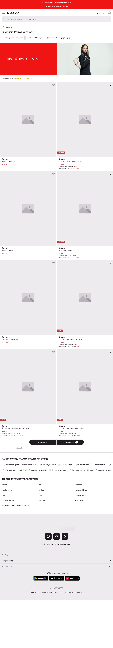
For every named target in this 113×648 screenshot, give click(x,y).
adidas (4, 485)
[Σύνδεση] (98, 12)
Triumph (78, 485)
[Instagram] (48, 536)
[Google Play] (40, 578)
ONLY (4, 495)
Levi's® (41, 490)
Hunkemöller (7, 490)
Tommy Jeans (80, 495)
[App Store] (56, 578)
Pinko (41, 495)
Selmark (42, 500)
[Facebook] (65, 536)
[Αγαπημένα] (104, 12)
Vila (40, 485)
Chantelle (79, 500)
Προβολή (20, 448)
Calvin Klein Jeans (9, 500)
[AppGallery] (72, 578)
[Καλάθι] (109, 12)
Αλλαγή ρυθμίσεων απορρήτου (53, 592)
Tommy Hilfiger (81, 490)
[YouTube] (56, 536)
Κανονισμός (35, 592)
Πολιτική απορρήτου (74, 592)
